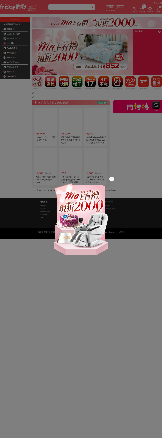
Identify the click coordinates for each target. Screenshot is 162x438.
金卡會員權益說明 (68, 185)
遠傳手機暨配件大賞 (12, 24)
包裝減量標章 (66, 182)
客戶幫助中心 (88, 176)
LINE (41, 182)
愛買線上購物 (11, 67)
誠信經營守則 (45, 176)
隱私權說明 (65, 173)
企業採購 (110, 7)
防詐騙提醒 (65, 179)
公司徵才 (43, 173)
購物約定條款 (66, 176)
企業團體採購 (109, 173)
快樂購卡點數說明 (90, 173)
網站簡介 (43, 170)
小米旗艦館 (10, 53)
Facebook (43, 179)
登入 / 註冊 (157, 3)
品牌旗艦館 (10, 57)
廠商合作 (120, 7)
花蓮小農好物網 (12, 34)
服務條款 (64, 170)
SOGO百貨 (10, 76)
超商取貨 (9, 29)
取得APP (31, 7)
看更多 (102, 67)
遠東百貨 (9, 72)
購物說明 (86, 170)
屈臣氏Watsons (12, 38)
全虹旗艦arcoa (11, 62)
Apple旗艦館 (10, 48)
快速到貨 (9, 43)
